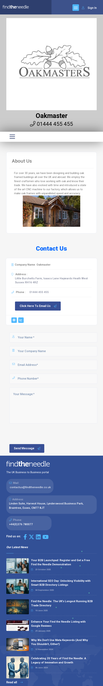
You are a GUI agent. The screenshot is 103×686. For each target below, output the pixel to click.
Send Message (27, 448)
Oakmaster (51, 116)
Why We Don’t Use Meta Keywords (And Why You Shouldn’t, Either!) (59, 642)
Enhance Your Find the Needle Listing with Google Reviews (58, 623)
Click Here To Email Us (38, 306)
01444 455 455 (51, 124)
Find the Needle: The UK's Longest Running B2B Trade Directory (62, 603)
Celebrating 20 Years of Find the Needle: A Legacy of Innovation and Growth (58, 660)
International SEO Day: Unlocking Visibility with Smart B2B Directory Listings (61, 583)
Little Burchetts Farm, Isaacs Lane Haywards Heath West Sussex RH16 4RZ (51, 280)
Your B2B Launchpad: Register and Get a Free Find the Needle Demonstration (60, 562)
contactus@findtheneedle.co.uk (30, 487)
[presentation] (36, 433)
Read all (14, 682)
